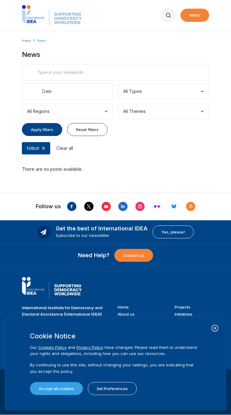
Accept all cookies (56, 388)
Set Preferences (112, 388)
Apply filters (42, 129)
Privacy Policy (89, 347)
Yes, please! (173, 231)
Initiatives (183, 314)
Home (26, 40)
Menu (194, 15)
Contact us (133, 255)
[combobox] (123, 91)
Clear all (64, 148)
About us (126, 314)
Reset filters (87, 129)
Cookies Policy (52, 347)
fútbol (33, 148)
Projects (182, 307)
